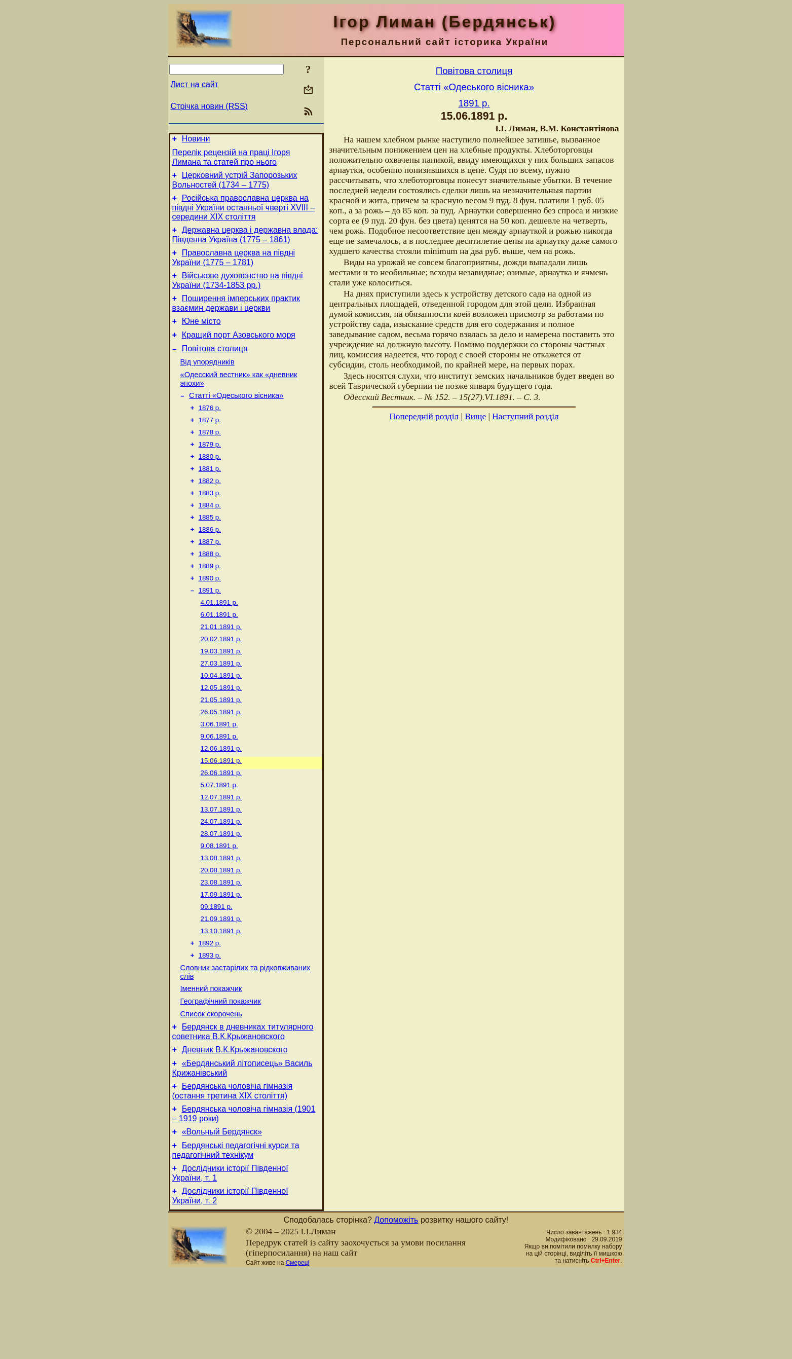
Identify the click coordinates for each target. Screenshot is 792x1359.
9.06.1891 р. (219, 786)
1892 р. (210, 1010)
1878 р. (210, 456)
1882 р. (210, 509)
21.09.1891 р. (221, 983)
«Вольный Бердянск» (222, 1214)
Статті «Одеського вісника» (236, 417)
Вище (475, 416)
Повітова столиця (215, 365)
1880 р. (210, 483)
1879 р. (210, 469)
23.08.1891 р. (221, 944)
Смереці (297, 1350)
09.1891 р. (217, 970)
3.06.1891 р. (219, 773)
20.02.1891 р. (221, 680)
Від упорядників (207, 380)
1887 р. (210, 575)
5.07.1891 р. (219, 838)
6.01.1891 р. (219, 654)
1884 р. (210, 535)
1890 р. (210, 614)
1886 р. (210, 562)
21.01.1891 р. (221, 667)
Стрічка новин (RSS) (209, 106)
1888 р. (210, 588)
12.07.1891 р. (221, 852)
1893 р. (210, 1023)
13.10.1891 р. (221, 997)
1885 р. (210, 549)
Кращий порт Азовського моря (238, 350)
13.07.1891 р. (221, 865)
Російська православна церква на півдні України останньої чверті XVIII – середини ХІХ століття (243, 213)
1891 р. (210, 628)
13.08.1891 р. (221, 918)
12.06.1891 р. (221, 799)
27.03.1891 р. (221, 707)
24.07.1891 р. (221, 878)
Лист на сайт (195, 84)
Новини (196, 140)
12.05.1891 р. (221, 733)
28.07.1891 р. (221, 891)
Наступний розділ (525, 416)
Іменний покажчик (211, 1059)
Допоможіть (396, 1307)
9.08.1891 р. (219, 904)
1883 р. (210, 522)
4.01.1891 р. (219, 641)
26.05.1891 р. (221, 759)
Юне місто (201, 334)
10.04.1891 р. (221, 720)
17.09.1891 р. (221, 957)
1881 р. (210, 496)
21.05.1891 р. (221, 746)
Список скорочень (211, 1088)
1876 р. (210, 430)
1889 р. (210, 601)
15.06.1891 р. (221, 812)
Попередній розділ (424, 416)
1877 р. (210, 443)
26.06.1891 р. (221, 825)
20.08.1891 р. (221, 931)
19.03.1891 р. (221, 693)
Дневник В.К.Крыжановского (235, 1126)
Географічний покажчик (220, 1074)
